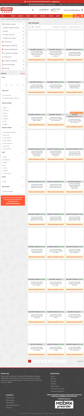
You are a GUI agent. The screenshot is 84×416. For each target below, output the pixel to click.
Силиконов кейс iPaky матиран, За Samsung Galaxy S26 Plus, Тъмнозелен (74, 186)
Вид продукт (6, 186)
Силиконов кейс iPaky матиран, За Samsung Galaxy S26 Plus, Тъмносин (37, 218)
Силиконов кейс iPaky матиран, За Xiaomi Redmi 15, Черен (55, 348)
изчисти (22, 73)
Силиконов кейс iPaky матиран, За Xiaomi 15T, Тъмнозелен (37, 316)
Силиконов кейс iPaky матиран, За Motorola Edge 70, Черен (37, 119)
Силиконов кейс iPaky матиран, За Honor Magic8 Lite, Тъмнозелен (56, 119)
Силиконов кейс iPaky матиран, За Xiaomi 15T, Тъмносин (74, 283)
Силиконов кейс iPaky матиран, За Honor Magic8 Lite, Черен (56, 251)
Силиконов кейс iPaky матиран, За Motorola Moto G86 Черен (74, 86)
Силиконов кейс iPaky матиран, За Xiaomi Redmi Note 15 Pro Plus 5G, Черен (37, 86)
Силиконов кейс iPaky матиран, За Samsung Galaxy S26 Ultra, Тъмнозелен (37, 153)
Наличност (5, 90)
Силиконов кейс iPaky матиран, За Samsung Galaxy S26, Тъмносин (37, 186)
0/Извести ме (77, 116)
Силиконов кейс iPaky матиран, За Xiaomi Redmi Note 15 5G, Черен (55, 86)
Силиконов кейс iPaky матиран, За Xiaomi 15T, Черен (56, 316)
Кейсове (18, 19)
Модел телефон (7, 127)
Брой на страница (74, 26)
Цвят (3, 152)
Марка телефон (7, 103)
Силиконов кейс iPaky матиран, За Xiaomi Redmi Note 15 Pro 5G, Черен (74, 54)
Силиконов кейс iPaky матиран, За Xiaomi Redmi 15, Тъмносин (37, 348)
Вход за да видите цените (37, 59)
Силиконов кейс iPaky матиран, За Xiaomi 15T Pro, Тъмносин (37, 283)
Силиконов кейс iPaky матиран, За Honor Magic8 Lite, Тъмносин (74, 121)
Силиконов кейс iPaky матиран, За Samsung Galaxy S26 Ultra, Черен (56, 218)
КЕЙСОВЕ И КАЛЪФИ (10, 19)
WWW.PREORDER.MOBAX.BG (13, 203)
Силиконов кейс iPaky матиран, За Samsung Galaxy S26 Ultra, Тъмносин (55, 153)
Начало (3, 19)
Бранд (4, 176)
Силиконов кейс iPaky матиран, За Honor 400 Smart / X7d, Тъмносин (56, 186)
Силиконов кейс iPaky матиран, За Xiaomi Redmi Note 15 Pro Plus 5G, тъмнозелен (37, 54)
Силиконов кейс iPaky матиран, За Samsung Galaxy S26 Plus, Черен (74, 218)
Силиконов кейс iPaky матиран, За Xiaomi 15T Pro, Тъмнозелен (75, 251)
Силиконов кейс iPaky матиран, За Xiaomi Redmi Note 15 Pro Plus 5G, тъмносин (55, 54)
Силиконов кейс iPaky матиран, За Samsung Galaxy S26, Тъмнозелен (74, 153)
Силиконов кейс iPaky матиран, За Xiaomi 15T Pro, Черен (56, 283)
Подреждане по (56, 26)
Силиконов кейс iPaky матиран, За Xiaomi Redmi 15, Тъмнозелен (74, 316)
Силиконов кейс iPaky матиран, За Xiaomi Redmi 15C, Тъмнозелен (74, 348)
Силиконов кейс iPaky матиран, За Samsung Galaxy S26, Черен (37, 251)
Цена (3, 77)
